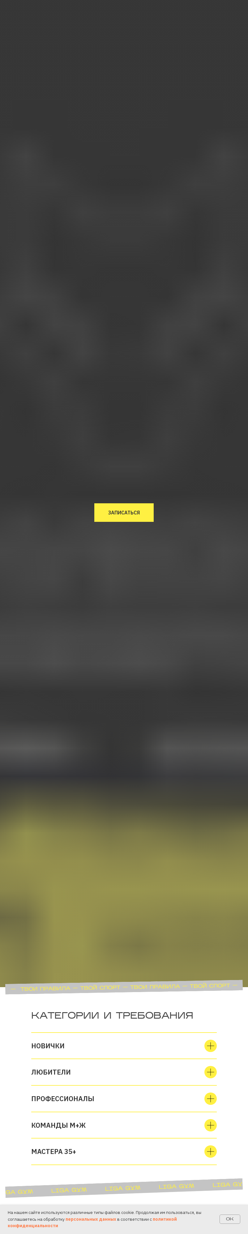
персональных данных (91, 1219)
